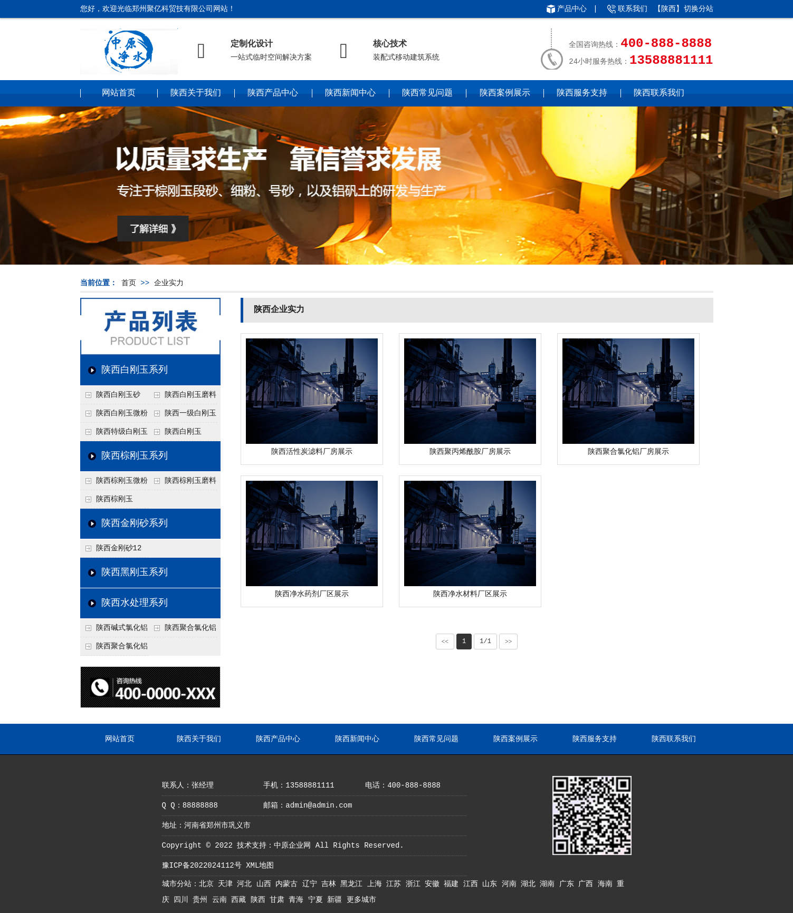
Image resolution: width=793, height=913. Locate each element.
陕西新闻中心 (350, 93)
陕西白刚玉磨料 (190, 395)
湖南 (549, 884)
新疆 (336, 900)
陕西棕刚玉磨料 (190, 481)
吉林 (330, 884)
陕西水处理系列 (134, 603)
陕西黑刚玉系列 (134, 572)
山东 (491, 884)
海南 (607, 884)
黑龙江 (353, 884)
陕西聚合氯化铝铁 (182, 630)
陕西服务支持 (582, 93)
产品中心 (572, 9)
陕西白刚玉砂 (118, 395)
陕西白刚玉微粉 (122, 413)
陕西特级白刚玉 (122, 432)
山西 (265, 884)
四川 (183, 900)
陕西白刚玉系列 (134, 370)
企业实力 (169, 283)
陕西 (260, 900)
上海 (376, 884)
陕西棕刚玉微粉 (122, 481)
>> (508, 641)
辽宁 (311, 884)
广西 (587, 884)
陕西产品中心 (272, 93)
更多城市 (361, 900)
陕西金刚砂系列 (134, 523)
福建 (453, 884)
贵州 (202, 900)
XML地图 (260, 865)
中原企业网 (292, 845)
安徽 (434, 884)
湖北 (530, 884)
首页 (128, 283)
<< (445, 641)
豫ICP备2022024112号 (202, 865)
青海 (298, 900)
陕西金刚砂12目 (111, 551)
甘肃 (279, 900)
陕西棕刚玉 (114, 499)
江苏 (395, 884)
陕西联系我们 (659, 93)
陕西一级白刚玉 (190, 413)
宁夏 (317, 900)
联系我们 (632, 9)
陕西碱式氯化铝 (122, 628)
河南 (511, 884)
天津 (227, 884)
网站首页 (119, 93)
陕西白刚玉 (183, 432)
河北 (246, 884)
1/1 (485, 641)
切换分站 (698, 9)
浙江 (415, 884)
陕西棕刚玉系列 (134, 456)
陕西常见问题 (427, 93)
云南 (221, 900)
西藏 (240, 900)
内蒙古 (288, 884)
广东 (568, 884)
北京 (208, 884)
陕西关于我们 (195, 93)
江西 (472, 884)
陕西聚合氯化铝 (122, 646)
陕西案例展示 (505, 93)
